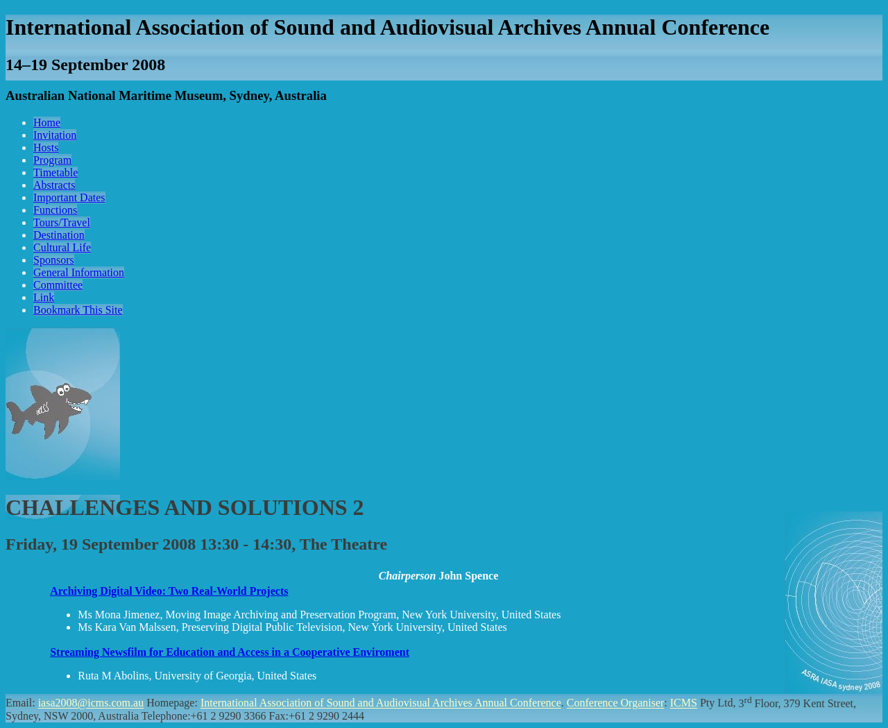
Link (43, 297)
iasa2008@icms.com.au (91, 703)
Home (46, 122)
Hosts (45, 147)
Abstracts (54, 185)
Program (52, 160)
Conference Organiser (616, 703)
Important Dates (69, 197)
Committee (58, 285)
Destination (59, 235)
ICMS (683, 703)
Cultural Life (62, 247)
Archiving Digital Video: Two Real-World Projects (169, 591)
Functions (55, 210)
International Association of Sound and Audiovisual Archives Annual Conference (380, 703)
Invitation (54, 135)
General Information (78, 272)
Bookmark (78, 310)
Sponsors (53, 260)
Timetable (55, 172)
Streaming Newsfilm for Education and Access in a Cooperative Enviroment (229, 652)
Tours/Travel (61, 222)
